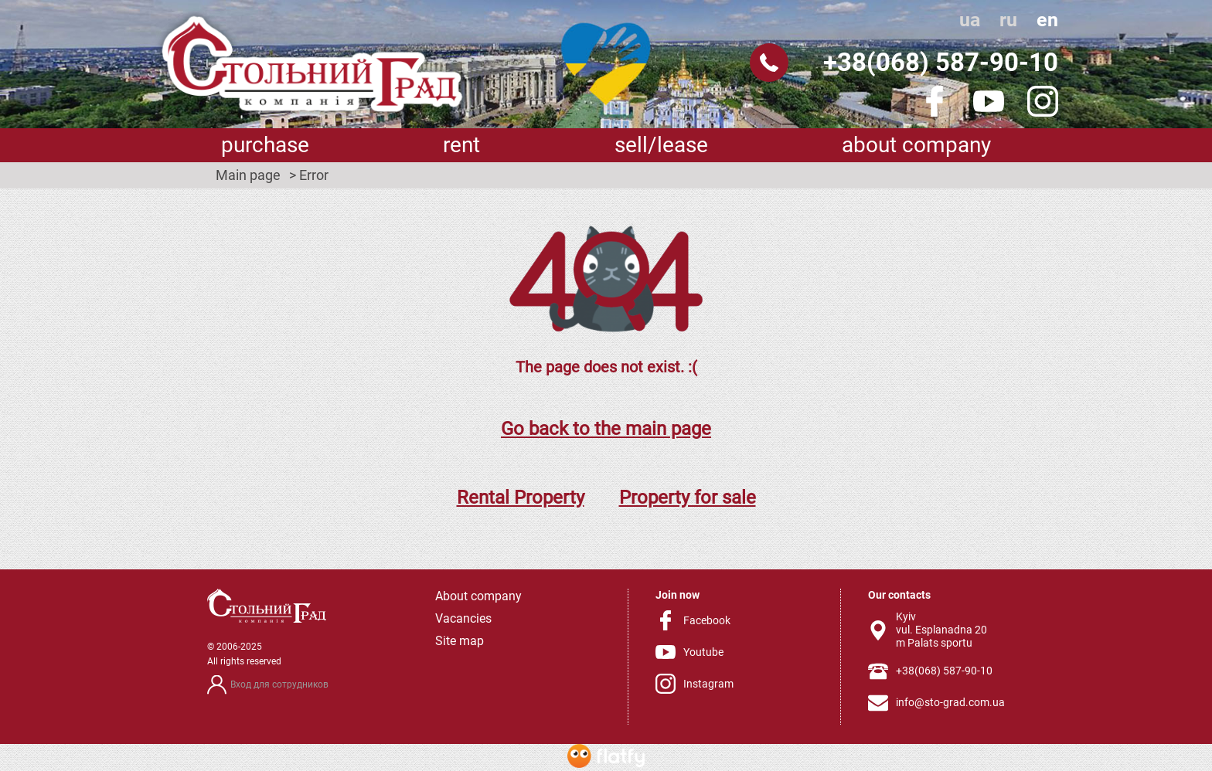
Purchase (265, 145)
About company (916, 145)
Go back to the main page (606, 429)
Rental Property (520, 497)
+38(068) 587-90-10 (940, 62)
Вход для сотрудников (279, 684)
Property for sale (687, 497)
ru (1008, 19)
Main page (248, 175)
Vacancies (463, 618)
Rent (461, 145)
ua (969, 19)
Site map (459, 640)
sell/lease (661, 145)
